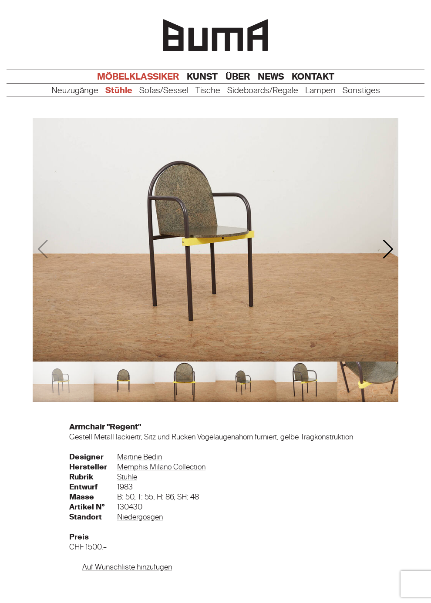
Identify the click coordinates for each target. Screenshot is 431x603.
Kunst (202, 76)
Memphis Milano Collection (161, 467)
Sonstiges (361, 91)
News (271, 76)
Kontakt (313, 76)
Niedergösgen (140, 517)
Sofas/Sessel (164, 91)
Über (238, 76)
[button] (388, 249)
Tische (207, 91)
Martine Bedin (139, 457)
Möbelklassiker (138, 76)
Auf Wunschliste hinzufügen (127, 567)
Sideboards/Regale (262, 91)
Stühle (118, 91)
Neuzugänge (74, 91)
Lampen (320, 91)
